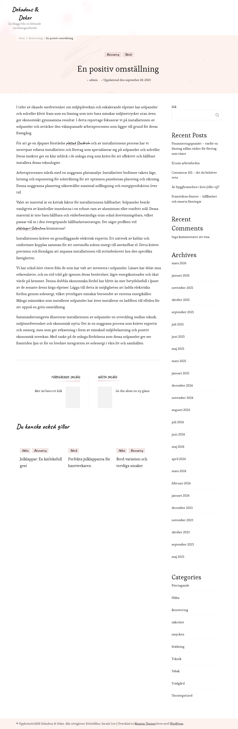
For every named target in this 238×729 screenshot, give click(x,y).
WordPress (176, 723)
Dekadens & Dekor (25, 13)
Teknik (128, 54)
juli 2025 (178, 324)
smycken (178, 634)
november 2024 (182, 398)
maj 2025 (178, 349)
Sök (174, 107)
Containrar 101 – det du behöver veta (194, 175)
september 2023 (183, 544)
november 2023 (182, 520)
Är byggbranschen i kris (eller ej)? (195, 187)
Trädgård (178, 683)
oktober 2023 (181, 532)
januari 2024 (180, 495)
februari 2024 (181, 483)
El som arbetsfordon (186, 163)
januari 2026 (181, 275)
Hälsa (25, 450)
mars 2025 (179, 361)
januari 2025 (180, 373)
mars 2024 (179, 471)
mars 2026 (179, 263)
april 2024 (179, 459)
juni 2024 (178, 434)
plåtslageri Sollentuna (30, 228)
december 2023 (182, 508)
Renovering (113, 54)
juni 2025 (178, 337)
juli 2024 (178, 422)
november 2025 (182, 288)
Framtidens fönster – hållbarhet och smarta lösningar (194, 198)
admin (93, 80)
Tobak (176, 671)
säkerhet (178, 622)
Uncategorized (182, 695)
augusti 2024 (181, 410)
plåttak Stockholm (78, 143)
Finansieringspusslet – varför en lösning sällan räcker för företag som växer (195, 148)
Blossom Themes (145, 723)
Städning (178, 647)
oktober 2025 (181, 300)
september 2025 (183, 312)
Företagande (180, 585)
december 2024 (182, 385)
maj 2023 (178, 557)
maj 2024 (178, 447)
